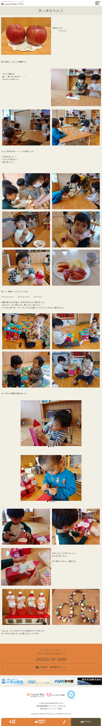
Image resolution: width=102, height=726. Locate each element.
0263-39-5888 (51, 659)
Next (78, 423)
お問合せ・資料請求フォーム (51, 667)
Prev (23, 423)
